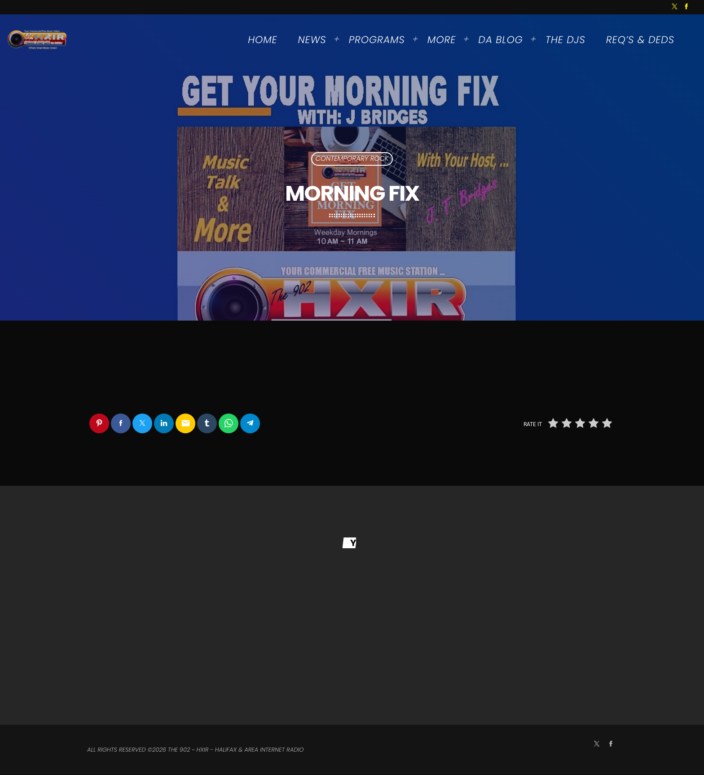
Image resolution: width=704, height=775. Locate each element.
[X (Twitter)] (674, 7)
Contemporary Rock (352, 159)
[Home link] (37, 40)
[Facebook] (686, 7)
